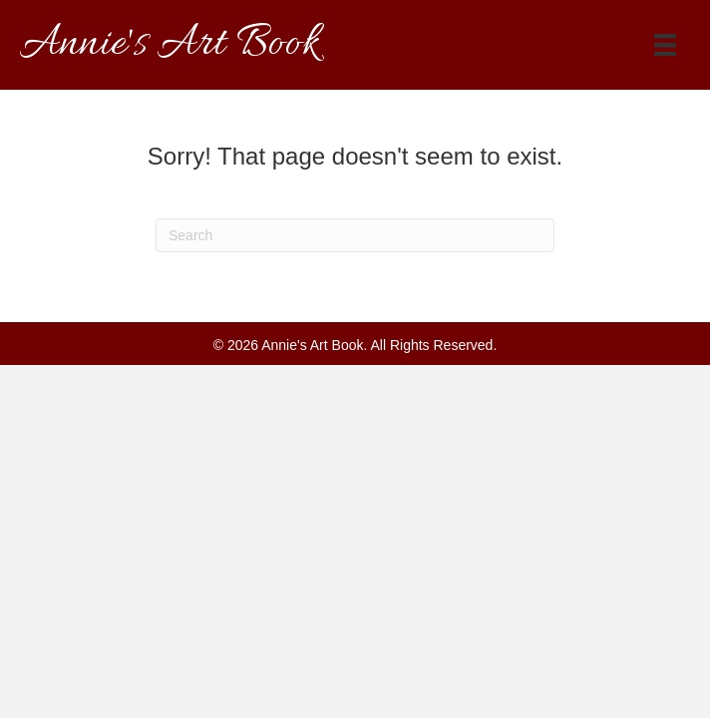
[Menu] (665, 45)
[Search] (355, 235)
